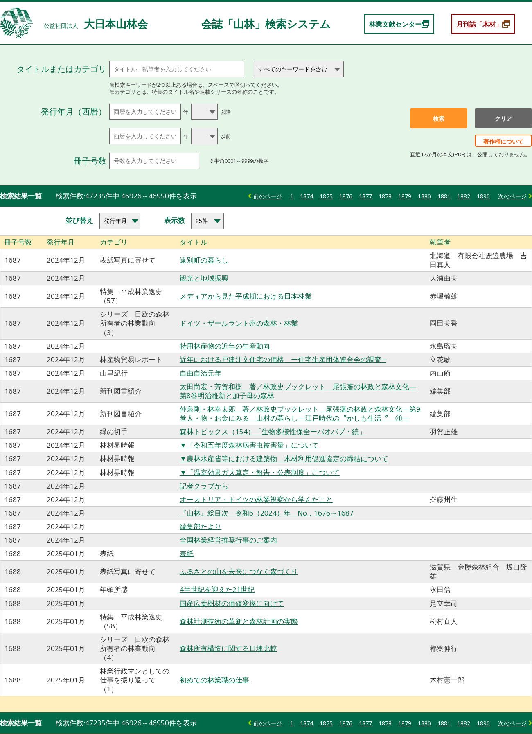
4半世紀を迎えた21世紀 (217, 589)
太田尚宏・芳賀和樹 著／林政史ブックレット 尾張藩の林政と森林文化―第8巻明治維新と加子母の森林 (298, 391)
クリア (503, 118)
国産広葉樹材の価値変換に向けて (232, 603)
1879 (404, 196)
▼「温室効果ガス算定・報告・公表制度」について (260, 472)
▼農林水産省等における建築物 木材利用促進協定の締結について (284, 458)
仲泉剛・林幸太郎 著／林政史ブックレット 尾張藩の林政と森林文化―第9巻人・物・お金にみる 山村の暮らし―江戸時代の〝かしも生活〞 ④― (300, 413)
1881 (444, 196)
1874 (306, 196)
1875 (326, 196)
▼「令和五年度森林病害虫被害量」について (249, 445)
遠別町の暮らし (204, 260)
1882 (463, 196)
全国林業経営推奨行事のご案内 (228, 540)
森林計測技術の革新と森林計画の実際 (239, 621)
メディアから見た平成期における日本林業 (246, 296)
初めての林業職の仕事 (214, 679)
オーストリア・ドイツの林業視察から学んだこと (256, 499)
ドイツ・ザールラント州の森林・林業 (239, 323)
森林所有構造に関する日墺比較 (228, 648)
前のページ (267, 196)
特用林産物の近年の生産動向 (225, 346)
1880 (424, 196)
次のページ (512, 196)
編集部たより (200, 526)
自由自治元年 (200, 373)
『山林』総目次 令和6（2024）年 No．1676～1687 (267, 513)
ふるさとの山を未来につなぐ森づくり (239, 571)
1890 (483, 196)
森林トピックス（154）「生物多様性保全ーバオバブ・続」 (273, 431)
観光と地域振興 (204, 278)
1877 (365, 196)
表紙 (187, 553)
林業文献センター (395, 24)
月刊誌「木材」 (479, 24)
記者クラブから (204, 486)
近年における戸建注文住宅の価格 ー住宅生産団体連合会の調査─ (283, 359)
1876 (345, 196)
